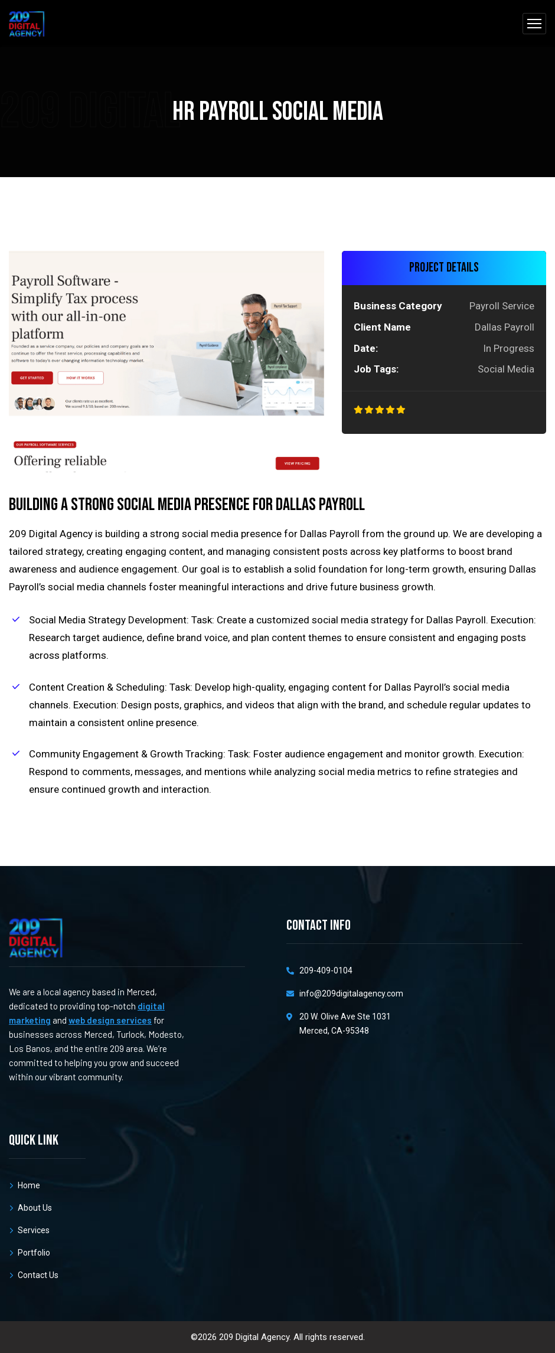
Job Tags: (376, 369)
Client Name (382, 327)
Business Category (398, 306)
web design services (110, 1020)
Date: (366, 348)
